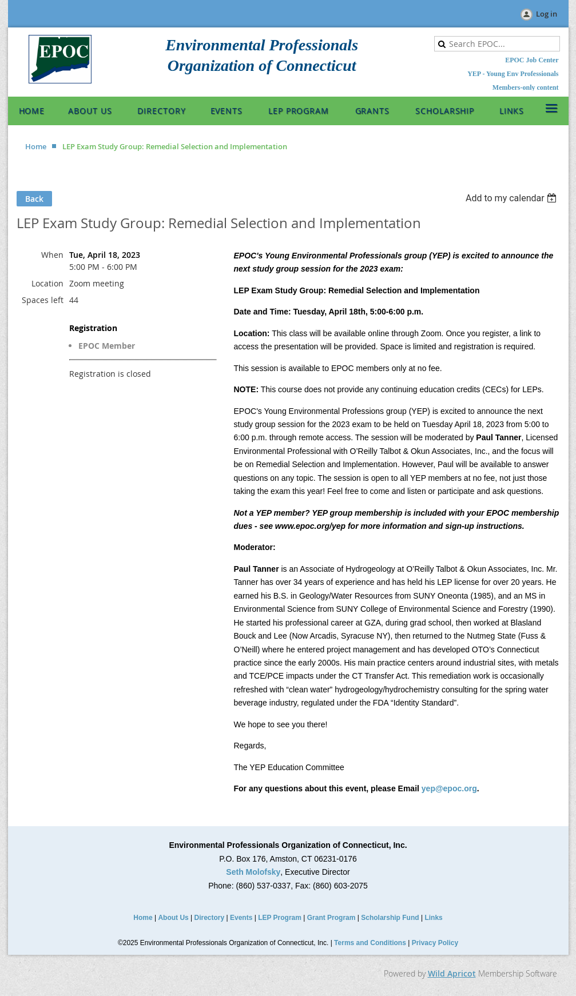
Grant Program (331, 918)
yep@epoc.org (449, 788)
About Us (173, 918)
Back (34, 198)
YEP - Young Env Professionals (512, 74)
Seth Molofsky (253, 872)
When (52, 254)
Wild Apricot (452, 973)
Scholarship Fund (390, 918)
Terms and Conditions (370, 943)
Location (47, 283)
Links (433, 918)
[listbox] (513, 198)
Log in (546, 14)
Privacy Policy (435, 943)
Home (35, 146)
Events (241, 918)
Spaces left (42, 299)
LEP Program (279, 918)
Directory (209, 918)
